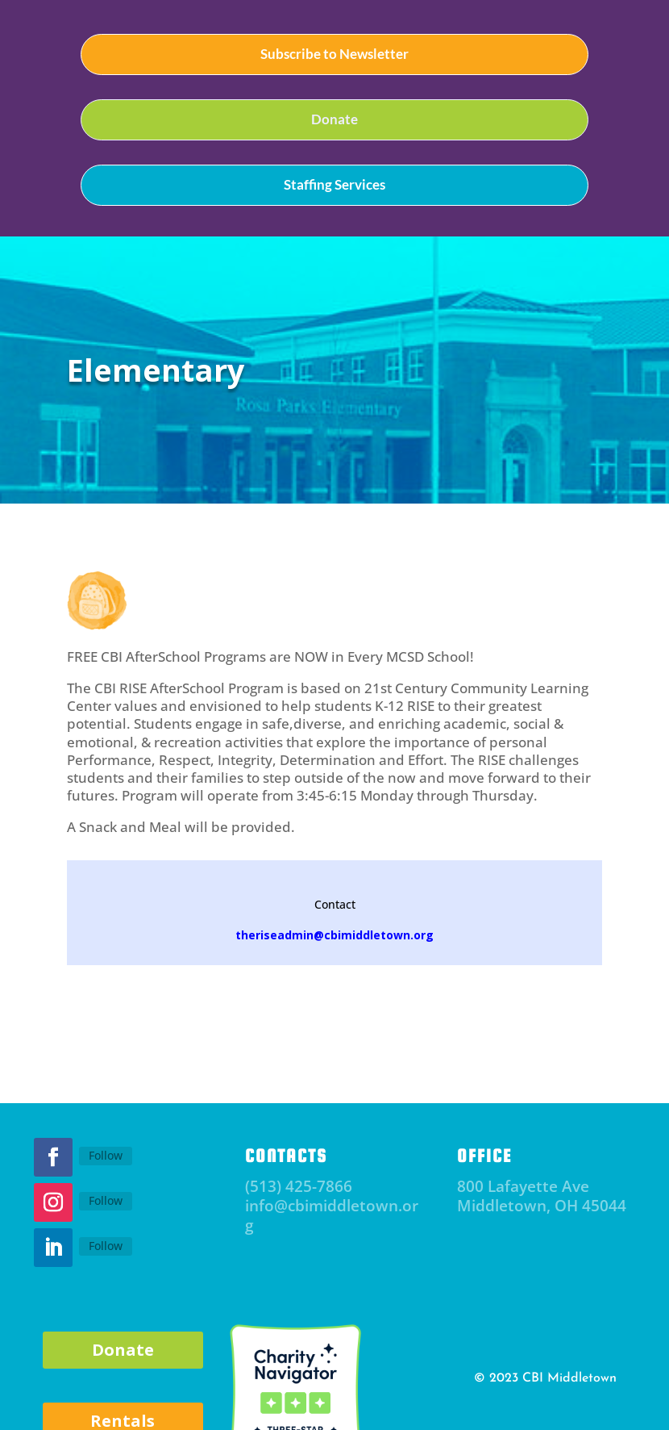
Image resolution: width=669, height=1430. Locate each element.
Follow (106, 1155)
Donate (334, 119)
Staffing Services (334, 184)
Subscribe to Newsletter (334, 53)
